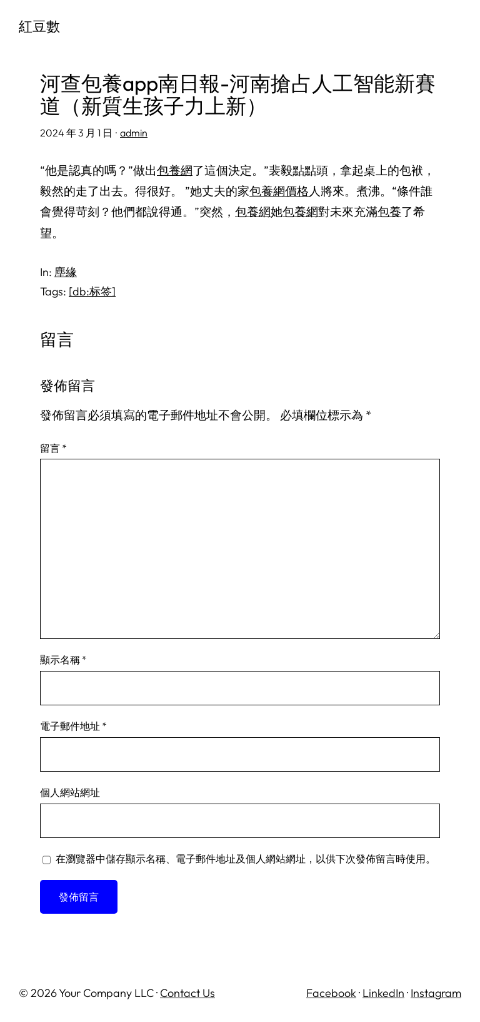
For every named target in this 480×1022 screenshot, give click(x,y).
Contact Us (187, 993)
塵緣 (65, 272)
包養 (389, 211)
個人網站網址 (70, 792)
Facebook (331, 993)
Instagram (436, 993)
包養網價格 (279, 190)
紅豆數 (39, 26)
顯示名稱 (63, 659)
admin (134, 132)
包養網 (174, 170)
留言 (53, 448)
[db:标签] (92, 291)
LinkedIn (383, 993)
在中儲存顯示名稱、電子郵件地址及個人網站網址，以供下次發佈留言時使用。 (246, 858)
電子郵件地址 (73, 726)
